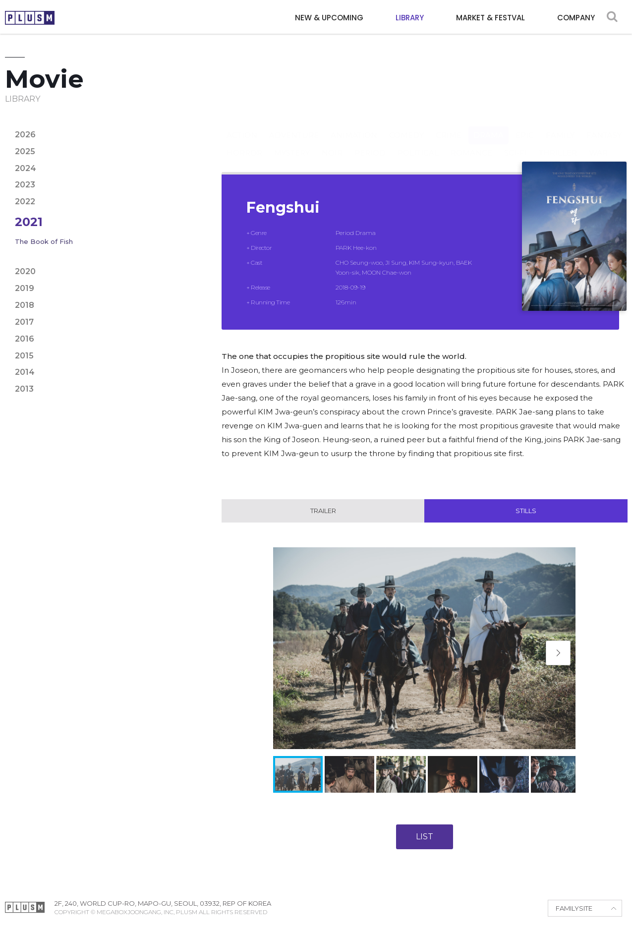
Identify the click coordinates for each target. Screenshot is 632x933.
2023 (25, 184)
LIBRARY (410, 17)
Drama (488, 125)
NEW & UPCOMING (329, 17)
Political (418, 143)
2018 (24, 305)
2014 (25, 372)
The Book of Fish (44, 241)
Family (560, 125)
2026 (25, 134)
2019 (24, 288)
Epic (525, 125)
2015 (24, 355)
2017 (24, 322)
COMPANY (576, 17)
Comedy (406, 125)
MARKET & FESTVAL (490, 17)
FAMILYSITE (574, 909)
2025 (25, 151)
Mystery (292, 143)
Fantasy (604, 125)
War (598, 143)
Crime (448, 125)
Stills (526, 511)
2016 (24, 339)
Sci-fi (515, 143)
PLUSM (30, 18)
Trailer (323, 511)
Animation (354, 125)
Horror (244, 143)
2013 (24, 389)
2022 (25, 201)
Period (370, 143)
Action (242, 125)
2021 (29, 222)
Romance (471, 143)
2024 (25, 168)
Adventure (294, 125)
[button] (558, 653)
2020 (25, 271)
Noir (332, 143)
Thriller (558, 143)
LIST (424, 837)
